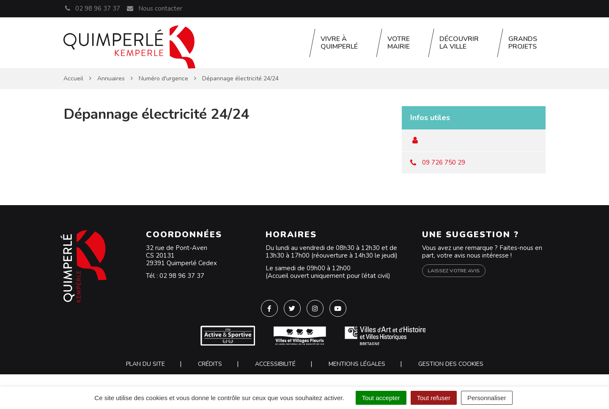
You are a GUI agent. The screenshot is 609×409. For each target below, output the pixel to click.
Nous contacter (154, 8)
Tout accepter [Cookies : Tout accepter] (381, 397)
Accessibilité (275, 364)
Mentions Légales (357, 364)
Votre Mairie (398, 42)
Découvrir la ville (459, 42)
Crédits (210, 364)
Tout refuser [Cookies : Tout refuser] (433, 397)
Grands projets (522, 42)
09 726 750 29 (443, 162)
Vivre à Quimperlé (339, 42)
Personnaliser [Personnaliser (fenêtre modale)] (486, 397)
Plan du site (145, 364)
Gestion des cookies (450, 364)
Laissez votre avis (454, 270)
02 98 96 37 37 (181, 276)
